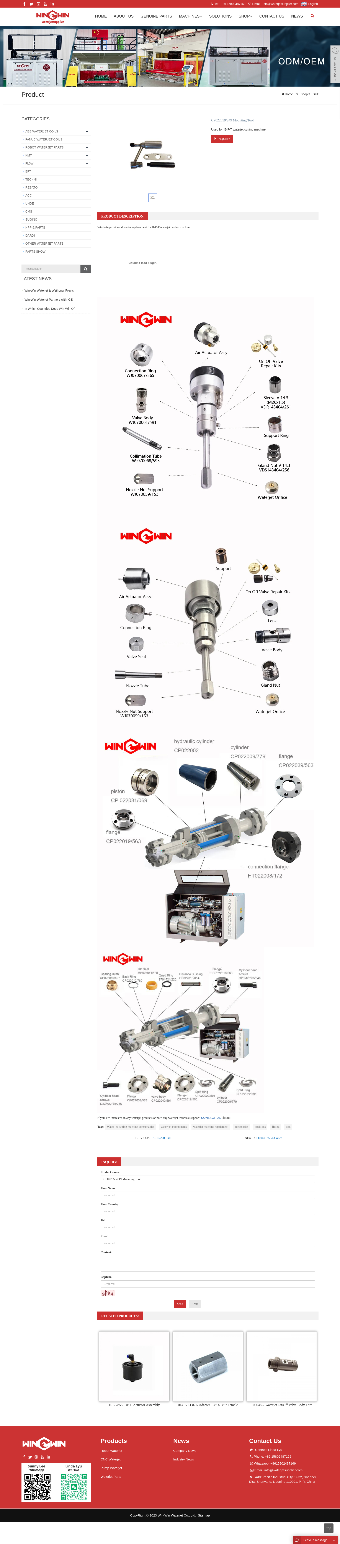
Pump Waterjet (111, 1468)
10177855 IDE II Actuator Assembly (134, 1405)
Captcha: (107, 1277)
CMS (28, 211)
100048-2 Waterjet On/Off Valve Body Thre (281, 1405)
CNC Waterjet (111, 1459)
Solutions (220, 16)
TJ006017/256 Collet (269, 1138)
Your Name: (108, 1188)
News (297, 16)
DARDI (30, 235)
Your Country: (110, 1204)
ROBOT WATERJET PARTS (44, 147)
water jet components (174, 1126)
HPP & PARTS (35, 227)
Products (114, 1441)
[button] (201, 16)
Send (180, 1303)
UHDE (29, 203)
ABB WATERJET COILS (41, 131)
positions (260, 1126)
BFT (315, 94)
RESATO (31, 187)
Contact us (271, 16)
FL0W (29, 163)
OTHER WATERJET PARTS (44, 243)
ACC (28, 195)
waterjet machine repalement (210, 1126)
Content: (106, 1252)
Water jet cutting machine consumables (131, 1126)
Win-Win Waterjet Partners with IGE (49, 299)
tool (288, 1126)
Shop (245, 16)
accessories (241, 1126)
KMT (28, 155)
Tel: (103, 1220)
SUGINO (31, 219)
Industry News (183, 1459)
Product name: (110, 1172)
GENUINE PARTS (156, 16)
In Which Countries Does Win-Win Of (49, 308)
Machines (190, 16)
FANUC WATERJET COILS (43, 139)
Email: (105, 1236)
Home (101, 16)
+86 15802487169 (232, 4)
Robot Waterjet (111, 1450)
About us (124, 16)
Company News (184, 1450)
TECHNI (31, 179)
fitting (276, 1126)
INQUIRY (222, 138)
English (309, 4)
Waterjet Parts (111, 1476)
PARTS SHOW (35, 251)
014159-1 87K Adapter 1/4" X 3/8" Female (208, 1405)
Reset (194, 1303)
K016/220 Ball (162, 1138)
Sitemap (204, 1515)
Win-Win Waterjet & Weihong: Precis (49, 290)
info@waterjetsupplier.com (280, 4)
